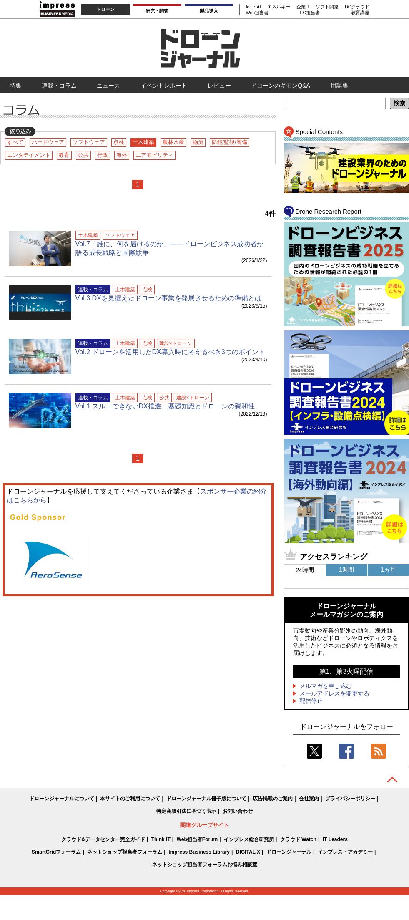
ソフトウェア (89, 142)
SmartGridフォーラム (56, 852)
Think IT (161, 839)
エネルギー (278, 6)
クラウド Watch (298, 839)
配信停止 (311, 701)
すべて (15, 142)
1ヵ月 (388, 569)
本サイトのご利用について (130, 799)
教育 (64, 155)
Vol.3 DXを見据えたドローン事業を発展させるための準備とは (168, 298)
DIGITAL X (248, 852)
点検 (118, 142)
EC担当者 (310, 12)
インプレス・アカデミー (345, 852)
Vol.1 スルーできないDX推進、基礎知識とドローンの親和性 (165, 406)
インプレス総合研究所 (249, 839)
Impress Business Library (199, 852)
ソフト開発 (327, 6)
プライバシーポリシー (350, 799)
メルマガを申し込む (325, 686)
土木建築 (143, 142)
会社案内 (309, 799)
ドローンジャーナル (288, 852)
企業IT (302, 6)
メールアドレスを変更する (334, 693)
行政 (102, 155)
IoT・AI (253, 6)
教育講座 (360, 12)
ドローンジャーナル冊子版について (206, 799)
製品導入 (209, 10)
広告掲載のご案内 (273, 799)
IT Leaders (335, 839)
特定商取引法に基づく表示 (186, 811)
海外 (121, 155)
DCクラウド (357, 6)
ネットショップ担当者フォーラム (124, 852)
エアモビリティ (154, 155)
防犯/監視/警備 (229, 142)
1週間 (346, 569)
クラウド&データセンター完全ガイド (103, 839)
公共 (83, 155)
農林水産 (173, 142)
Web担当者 (257, 12)
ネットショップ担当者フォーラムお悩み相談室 (204, 864)
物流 (198, 142)
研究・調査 (157, 10)
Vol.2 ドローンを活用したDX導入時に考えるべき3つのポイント (170, 351)
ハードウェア (48, 142)
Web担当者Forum (197, 839)
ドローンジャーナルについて (61, 799)
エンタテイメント (28, 155)
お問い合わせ (238, 811)
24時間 (305, 570)
